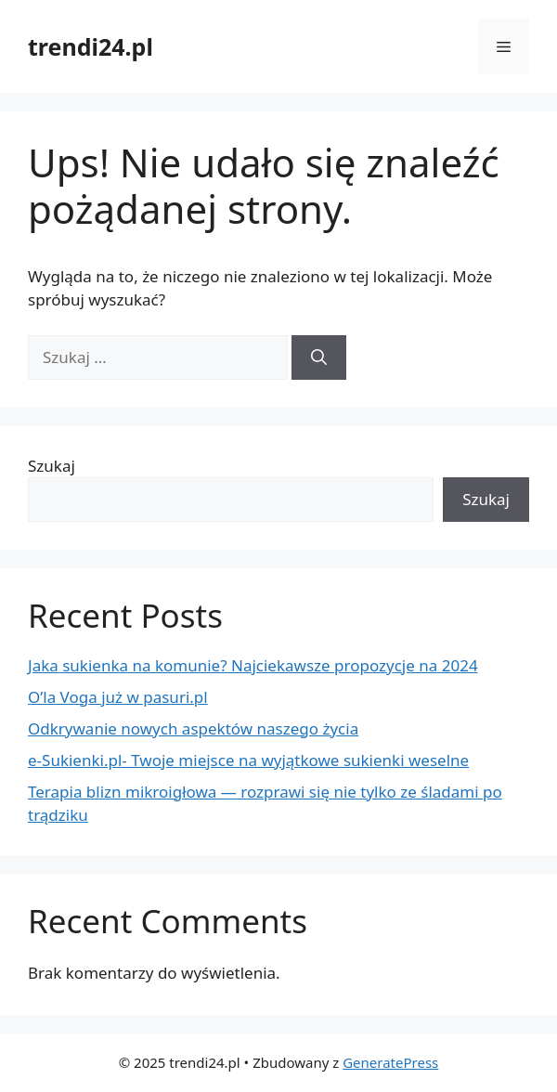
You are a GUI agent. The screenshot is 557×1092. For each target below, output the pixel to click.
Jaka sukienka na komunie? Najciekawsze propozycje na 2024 (253, 665)
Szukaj (51, 465)
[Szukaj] (318, 357)
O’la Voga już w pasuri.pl (118, 697)
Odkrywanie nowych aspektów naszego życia (193, 728)
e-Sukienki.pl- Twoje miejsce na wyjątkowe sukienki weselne (248, 760)
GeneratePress (390, 1062)
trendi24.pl (90, 46)
